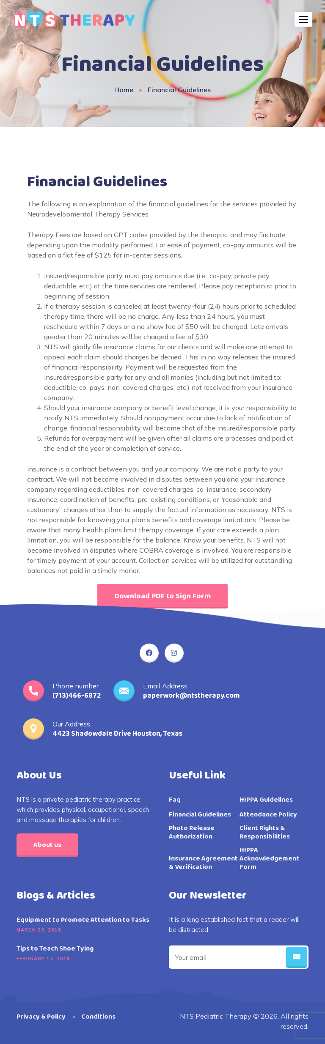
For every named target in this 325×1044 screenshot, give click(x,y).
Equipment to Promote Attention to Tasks (83, 920)
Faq (175, 800)
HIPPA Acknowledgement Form (269, 858)
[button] (303, 19)
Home (123, 89)
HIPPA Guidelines (266, 800)
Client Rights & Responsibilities (265, 832)
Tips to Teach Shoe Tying (55, 949)
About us (47, 845)
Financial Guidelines (200, 815)
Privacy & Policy (41, 1016)
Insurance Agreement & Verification (203, 863)
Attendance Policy (268, 815)
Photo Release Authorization (192, 832)
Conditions (98, 1016)
